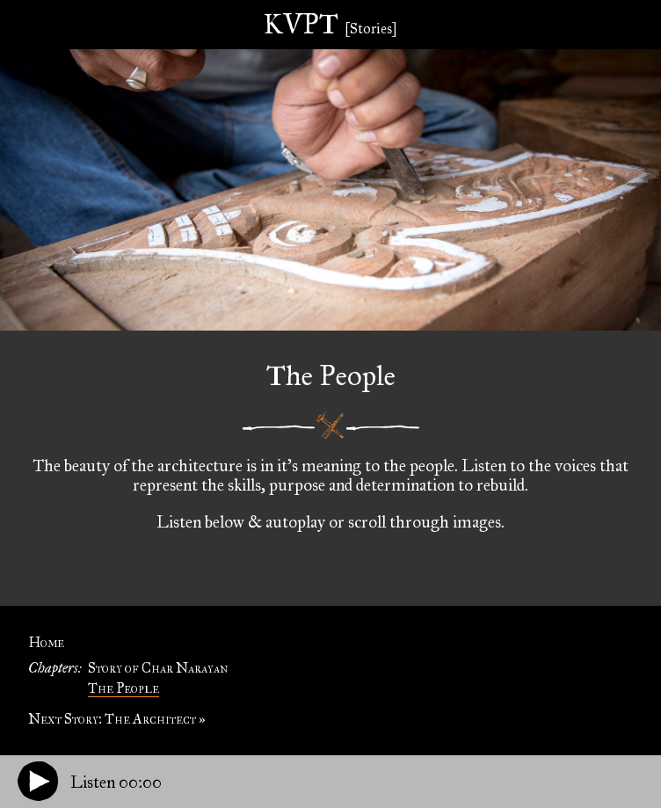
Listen (116, 782)
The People (123, 688)
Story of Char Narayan (158, 667)
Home (46, 642)
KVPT (330, 24)
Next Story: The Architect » (117, 718)
